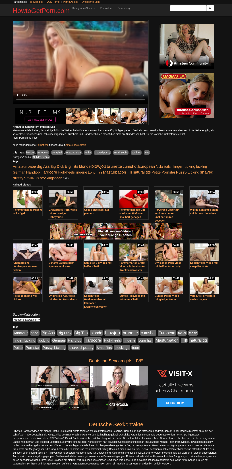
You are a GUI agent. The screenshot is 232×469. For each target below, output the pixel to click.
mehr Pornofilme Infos (25, 137)
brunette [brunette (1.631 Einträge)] (114, 166)
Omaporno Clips (91, 1)
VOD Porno (53, 1)
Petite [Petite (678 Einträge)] (156, 172)
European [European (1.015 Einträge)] (146, 166)
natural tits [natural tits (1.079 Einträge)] (142, 172)
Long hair (57, 152)
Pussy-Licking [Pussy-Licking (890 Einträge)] (187, 172)
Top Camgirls (35, 1)
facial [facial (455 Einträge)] (160, 166)
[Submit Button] (210, 8)
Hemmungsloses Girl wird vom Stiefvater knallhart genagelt (132, 213)
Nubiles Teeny (41, 157)
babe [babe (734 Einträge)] (32, 166)
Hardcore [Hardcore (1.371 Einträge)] (48, 172)
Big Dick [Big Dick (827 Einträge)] (57, 166)
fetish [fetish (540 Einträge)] (168, 166)
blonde (30, 152)
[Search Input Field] (188, 8)
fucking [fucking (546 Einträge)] (201, 166)
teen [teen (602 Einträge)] (58, 178)
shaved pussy (102, 152)
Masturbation (73, 152)
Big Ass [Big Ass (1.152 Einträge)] (43, 166)
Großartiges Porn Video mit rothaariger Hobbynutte (63, 213)
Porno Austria (70, 1)
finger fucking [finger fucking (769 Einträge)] (184, 166)
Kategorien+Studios (83, 8)
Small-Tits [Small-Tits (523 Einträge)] (31, 178)
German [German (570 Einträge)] (19, 172)
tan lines (136, 152)
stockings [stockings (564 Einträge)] (47, 178)
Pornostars (106, 8)
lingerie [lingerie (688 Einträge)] (81, 172)
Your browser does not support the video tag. (80, 62)
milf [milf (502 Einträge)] (129, 172)
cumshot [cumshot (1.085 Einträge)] (130, 166)
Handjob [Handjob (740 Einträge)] (33, 172)
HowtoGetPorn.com (41, 10)
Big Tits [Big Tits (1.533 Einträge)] (71, 166)
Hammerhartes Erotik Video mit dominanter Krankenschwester (132, 266)
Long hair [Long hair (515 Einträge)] (95, 172)
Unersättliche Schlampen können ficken (25, 266)
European (42, 152)
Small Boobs (121, 152)
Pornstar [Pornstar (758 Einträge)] (168, 172)
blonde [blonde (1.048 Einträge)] (85, 166)
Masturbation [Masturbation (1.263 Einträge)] (114, 172)
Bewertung (124, 8)
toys (146, 152)
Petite (87, 152)
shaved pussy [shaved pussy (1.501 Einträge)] (81, 347)
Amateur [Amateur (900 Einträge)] (20, 166)
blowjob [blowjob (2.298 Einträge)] (98, 166)
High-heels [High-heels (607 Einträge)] (66, 172)
